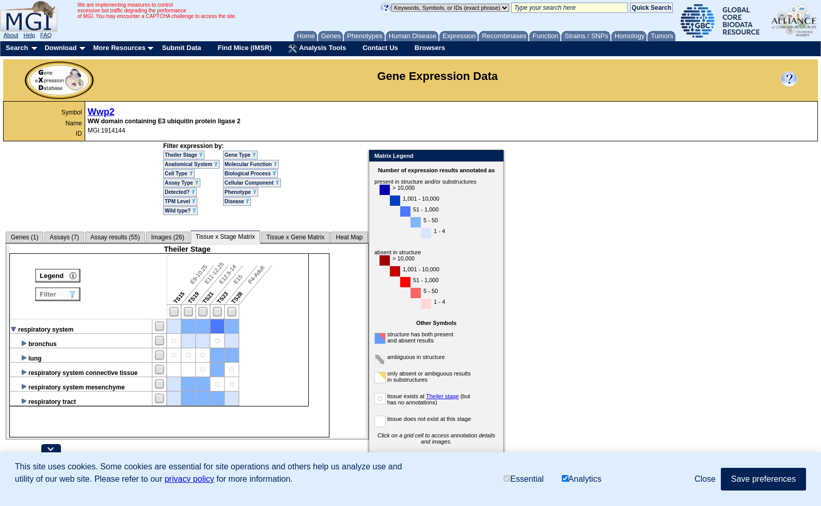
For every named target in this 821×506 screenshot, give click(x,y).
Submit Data (181, 48)
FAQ (46, 35)
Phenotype (241, 192)
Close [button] (705, 479)
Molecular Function (251, 164)
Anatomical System (191, 164)
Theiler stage (442, 396)
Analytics (582, 479)
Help (29, 35)
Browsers (430, 48)
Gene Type (240, 155)
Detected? (180, 192)
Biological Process (250, 173)
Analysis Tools (317, 48)
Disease (237, 201)
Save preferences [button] (763, 479)
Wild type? (180, 211)
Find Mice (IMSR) (244, 48)
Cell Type (179, 173)
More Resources (119, 48)
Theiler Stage (184, 155)
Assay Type (182, 183)
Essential (523, 479)
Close (493, 156)
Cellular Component (252, 183)
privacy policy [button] (189, 479)
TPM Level (180, 201)
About (11, 35)
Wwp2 (101, 112)
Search (17, 48)
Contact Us (380, 48)
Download (60, 48)
